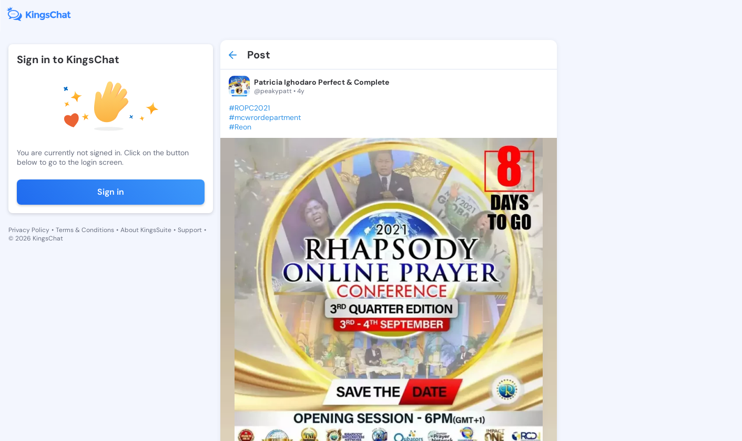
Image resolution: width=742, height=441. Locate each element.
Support (190, 230)
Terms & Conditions (85, 230)
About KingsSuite (145, 230)
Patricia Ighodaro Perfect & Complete (317, 82)
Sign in (108, 191)
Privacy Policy (28, 230)
